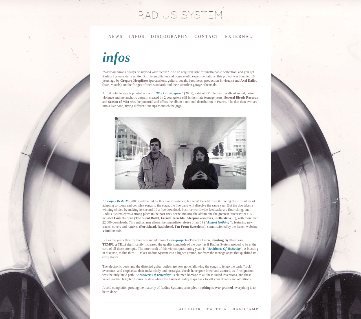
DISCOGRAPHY (169, 36)
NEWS (115, 36)
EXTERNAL (239, 36)
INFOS (137, 36)
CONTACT (207, 36)
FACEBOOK (189, 309)
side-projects (178, 240)
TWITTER (216, 309)
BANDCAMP (246, 309)
